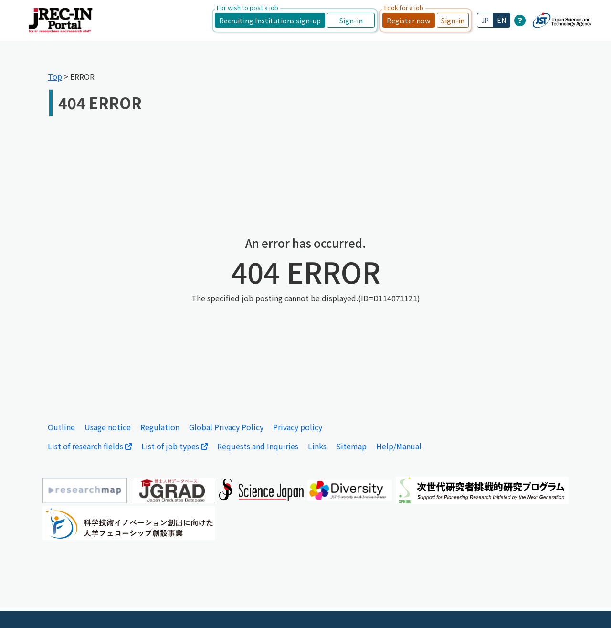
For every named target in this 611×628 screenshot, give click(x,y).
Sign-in (351, 20)
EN (501, 20)
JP (485, 20)
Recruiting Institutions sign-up (270, 20)
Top (55, 76)
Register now (409, 20)
